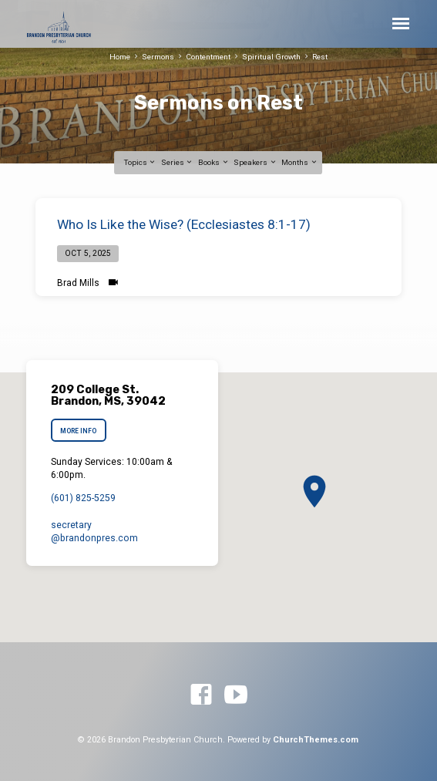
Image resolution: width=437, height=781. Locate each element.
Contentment (208, 56)
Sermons (158, 56)
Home (119, 56)
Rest (320, 56)
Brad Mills (78, 283)
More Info (78, 431)
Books (213, 162)
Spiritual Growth (271, 56)
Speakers (255, 162)
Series (177, 162)
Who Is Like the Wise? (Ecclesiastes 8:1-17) (184, 224)
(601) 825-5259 (83, 498)
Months (299, 162)
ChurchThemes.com (315, 740)
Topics (140, 162)
